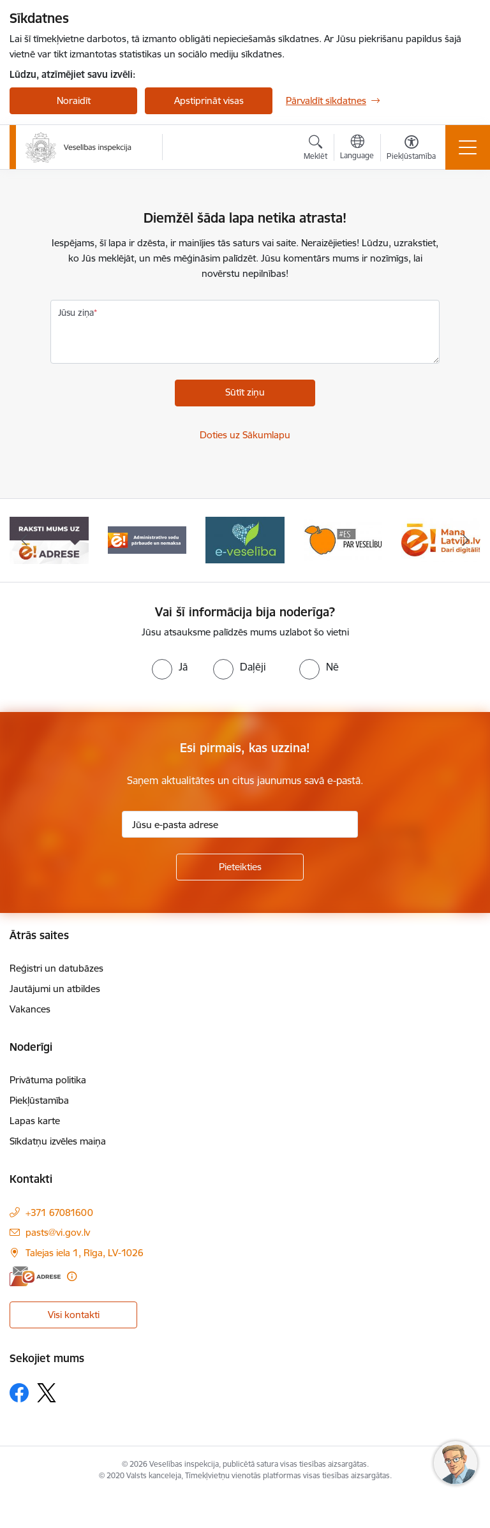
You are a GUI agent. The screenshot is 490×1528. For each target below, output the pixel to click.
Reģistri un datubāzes (56, 968)
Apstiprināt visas (209, 100)
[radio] (170, 666)
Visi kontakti (74, 1315)
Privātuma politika (48, 1080)
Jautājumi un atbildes (55, 989)
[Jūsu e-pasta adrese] (240, 824)
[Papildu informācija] (72, 1276)
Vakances (30, 1009)
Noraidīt (74, 100)
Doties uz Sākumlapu (245, 435)
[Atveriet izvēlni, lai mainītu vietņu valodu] (357, 148)
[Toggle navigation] (467, 147)
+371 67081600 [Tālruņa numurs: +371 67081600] (59, 1212)
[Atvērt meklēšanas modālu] (315, 149)
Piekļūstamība (39, 1100)
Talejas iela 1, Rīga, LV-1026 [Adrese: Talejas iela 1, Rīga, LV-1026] (85, 1253)
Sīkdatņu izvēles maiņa (58, 1141)
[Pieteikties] (240, 867)
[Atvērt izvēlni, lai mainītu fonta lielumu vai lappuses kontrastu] (411, 149)
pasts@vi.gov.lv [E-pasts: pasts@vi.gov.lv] (58, 1232)
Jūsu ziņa (76, 312)
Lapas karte (35, 1121)
